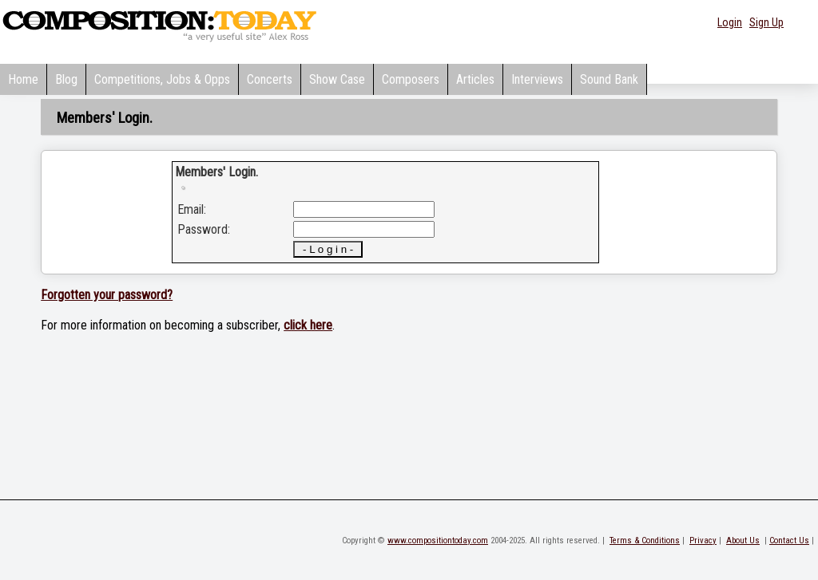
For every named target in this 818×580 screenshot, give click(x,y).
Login (729, 22)
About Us (743, 540)
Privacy (703, 540)
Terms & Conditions (645, 540)
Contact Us (789, 540)
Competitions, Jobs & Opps (162, 79)
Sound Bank (609, 79)
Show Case (337, 79)
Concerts (269, 79)
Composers (410, 79)
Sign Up (766, 22)
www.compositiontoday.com (437, 540)
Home (23, 79)
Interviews (537, 79)
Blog (66, 79)
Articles (475, 79)
